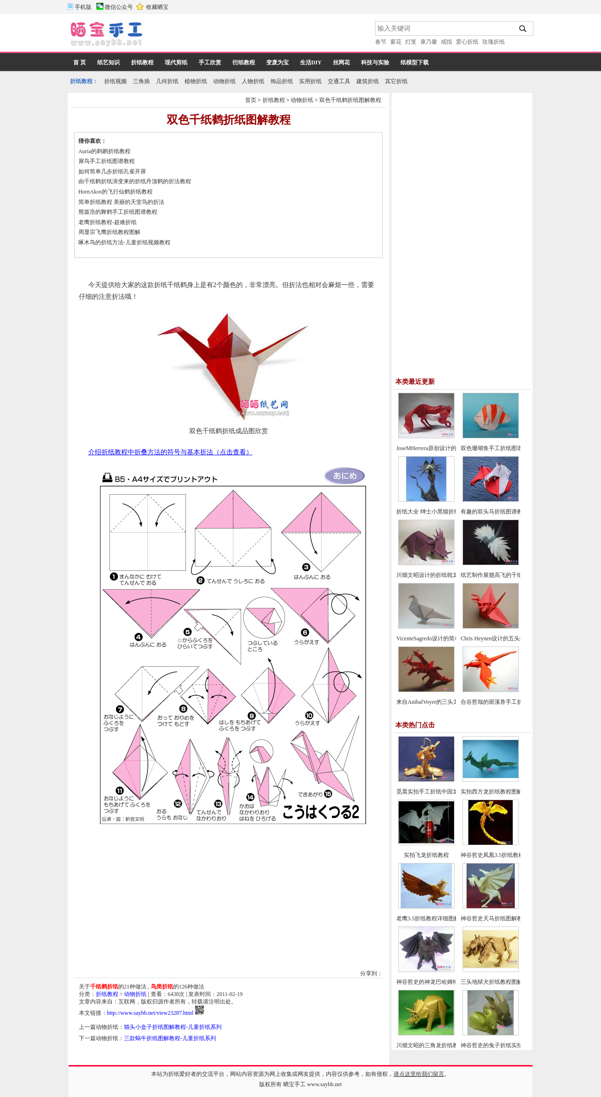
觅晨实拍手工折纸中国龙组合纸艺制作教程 (449, 791)
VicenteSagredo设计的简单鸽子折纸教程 (445, 638)
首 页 (79, 62)
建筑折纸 (367, 81)
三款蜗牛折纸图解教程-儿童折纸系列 (170, 1038)
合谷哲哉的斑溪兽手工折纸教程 (500, 702)
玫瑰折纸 (493, 42)
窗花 (395, 42)
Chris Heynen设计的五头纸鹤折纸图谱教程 (513, 638)
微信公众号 (119, 7)
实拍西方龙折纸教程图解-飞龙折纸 (504, 791)
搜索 (523, 28)
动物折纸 (224, 81)
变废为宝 (277, 62)
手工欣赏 (210, 62)
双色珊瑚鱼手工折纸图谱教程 (497, 448)
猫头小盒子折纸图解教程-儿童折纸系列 (173, 1027)
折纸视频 (115, 81)
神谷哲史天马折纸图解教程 (494, 918)
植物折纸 (196, 81)
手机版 (83, 7)
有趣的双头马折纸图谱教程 (494, 511)
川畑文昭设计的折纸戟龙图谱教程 (438, 575)
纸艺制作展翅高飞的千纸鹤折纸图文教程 (511, 575)
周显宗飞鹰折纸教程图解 (109, 232)
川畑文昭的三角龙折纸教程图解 (435, 1045)
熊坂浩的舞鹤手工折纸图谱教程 (117, 212)
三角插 (141, 81)
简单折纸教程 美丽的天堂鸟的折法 (121, 202)
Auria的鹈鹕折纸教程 (104, 151)
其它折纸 (396, 81)
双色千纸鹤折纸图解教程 (350, 100)
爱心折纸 (467, 42)
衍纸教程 (243, 62)
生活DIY (311, 62)
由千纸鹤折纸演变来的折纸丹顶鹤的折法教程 (134, 181)
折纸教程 (142, 62)
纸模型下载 (415, 62)
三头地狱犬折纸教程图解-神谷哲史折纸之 (512, 982)
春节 (380, 42)
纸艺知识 (108, 62)
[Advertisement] (260, 35)
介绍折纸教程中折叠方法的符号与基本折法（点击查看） (170, 452)
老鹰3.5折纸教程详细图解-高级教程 (440, 918)
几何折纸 (167, 81)
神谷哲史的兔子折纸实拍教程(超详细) (508, 1045)
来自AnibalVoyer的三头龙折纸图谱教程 (444, 702)
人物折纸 (253, 81)
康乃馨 (428, 42)
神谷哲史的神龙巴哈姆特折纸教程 (438, 982)
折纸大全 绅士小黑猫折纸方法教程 (439, 511)
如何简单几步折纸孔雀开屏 (112, 171)
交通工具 (339, 81)
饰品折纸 (281, 81)
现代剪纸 (176, 62)
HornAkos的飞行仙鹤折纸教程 (115, 191)
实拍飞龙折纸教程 (426, 855)
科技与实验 (375, 62)
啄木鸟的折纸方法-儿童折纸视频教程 (124, 242)
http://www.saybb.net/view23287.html (150, 1013)
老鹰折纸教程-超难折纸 (107, 222)
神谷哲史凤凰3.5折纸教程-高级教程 (504, 855)
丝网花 (341, 62)
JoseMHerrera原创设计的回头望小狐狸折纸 (448, 448)
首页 (250, 100)
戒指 (446, 42)
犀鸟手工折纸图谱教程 (106, 161)
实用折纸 (310, 81)
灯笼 (410, 42)
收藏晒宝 (157, 7)
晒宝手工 (294, 1084)
